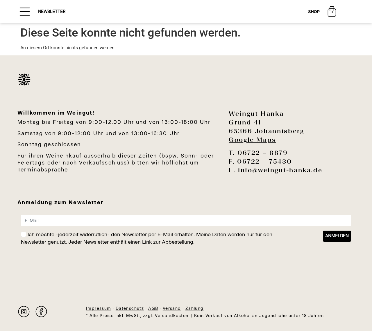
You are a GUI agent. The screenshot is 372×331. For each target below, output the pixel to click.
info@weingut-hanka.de (280, 170)
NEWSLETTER (51, 11)
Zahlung (194, 308)
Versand (172, 308)
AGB (153, 308)
